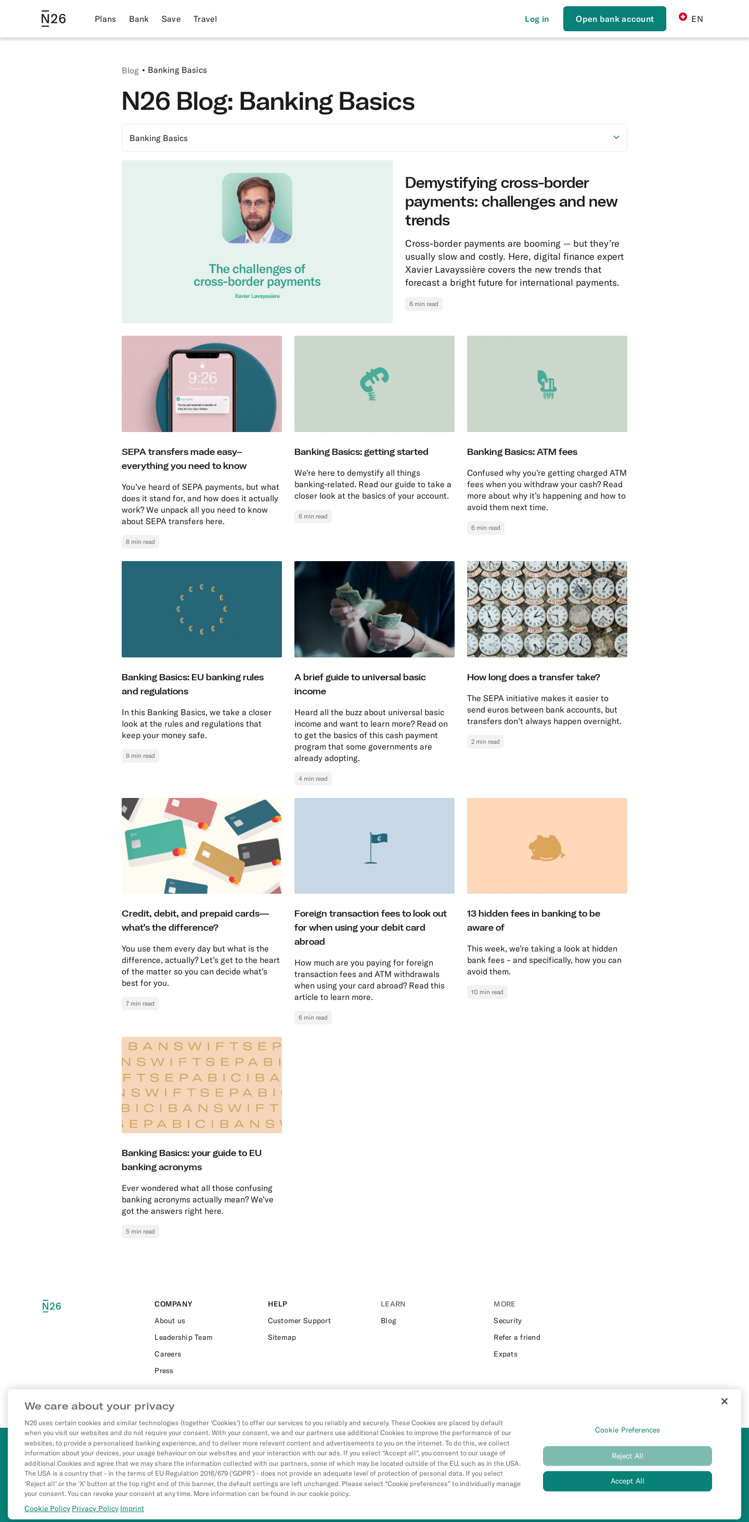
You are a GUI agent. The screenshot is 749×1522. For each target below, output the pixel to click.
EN (691, 18)
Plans (106, 19)
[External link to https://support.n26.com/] (318, 1320)
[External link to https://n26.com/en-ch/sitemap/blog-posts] (318, 1337)
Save (171, 19)
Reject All (627, 1470)
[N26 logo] (64, 1306)
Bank (139, 19)
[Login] (536, 18)
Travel (205, 19)
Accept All (627, 1495)
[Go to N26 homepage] (54, 18)
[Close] (724, 1415)
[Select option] (374, 137)
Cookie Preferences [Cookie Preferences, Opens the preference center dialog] (628, 1444)
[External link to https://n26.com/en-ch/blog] (431, 1320)
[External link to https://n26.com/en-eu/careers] (204, 1354)
